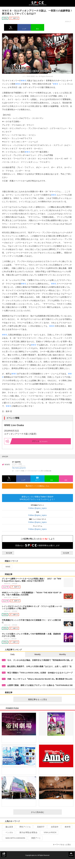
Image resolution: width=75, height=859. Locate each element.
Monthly (62, 654)
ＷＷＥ (24, 80)
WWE (6, 567)
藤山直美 (8, 827)
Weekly (37, 654)
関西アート (35, 838)
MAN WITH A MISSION (14, 838)
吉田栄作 (53, 827)
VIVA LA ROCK (49, 832)
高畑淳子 (40, 827)
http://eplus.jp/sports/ (19, 468)
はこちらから (40, 441)
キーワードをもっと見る (63, 845)
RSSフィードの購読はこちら (48, 486)
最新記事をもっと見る (44, 699)
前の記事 (8, 553)
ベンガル (8, 832)
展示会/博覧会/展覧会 (27, 832)
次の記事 (67, 553)
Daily (12, 654)
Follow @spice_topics (37, 508)
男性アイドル (24, 827)
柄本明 (66, 827)
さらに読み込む (45, 812)
